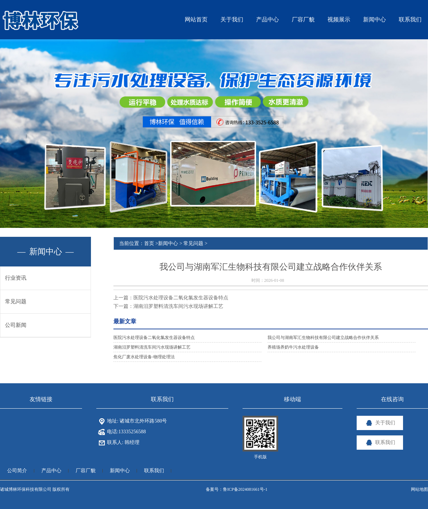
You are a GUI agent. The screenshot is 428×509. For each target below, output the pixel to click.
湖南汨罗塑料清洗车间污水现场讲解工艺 (178, 306)
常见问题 (15, 301)
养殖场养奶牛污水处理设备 (293, 347)
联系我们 (154, 470)
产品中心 (51, 470)
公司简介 (17, 470)
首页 (149, 243)
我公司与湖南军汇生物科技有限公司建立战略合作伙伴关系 (323, 337)
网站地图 (419, 489)
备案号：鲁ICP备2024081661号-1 (237, 489)
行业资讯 (15, 278)
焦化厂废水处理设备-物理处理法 (144, 356)
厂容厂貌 (86, 470)
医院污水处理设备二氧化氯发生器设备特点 (180, 297)
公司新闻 (15, 325)
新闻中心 (168, 243)
